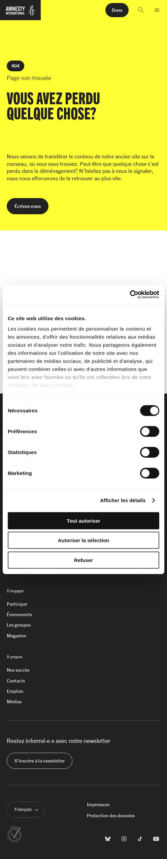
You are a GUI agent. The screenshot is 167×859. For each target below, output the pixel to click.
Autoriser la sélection (83, 540)
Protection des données (111, 815)
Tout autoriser (83, 520)
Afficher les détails (122, 500)
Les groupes (19, 625)
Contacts (16, 680)
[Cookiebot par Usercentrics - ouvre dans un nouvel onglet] (129, 294)
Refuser (83, 560)
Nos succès (18, 670)
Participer (17, 604)
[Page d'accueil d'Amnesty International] (20, 13)
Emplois (15, 691)
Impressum (98, 804)
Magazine (16, 635)
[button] (141, 10)
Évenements (19, 614)
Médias (14, 701)
